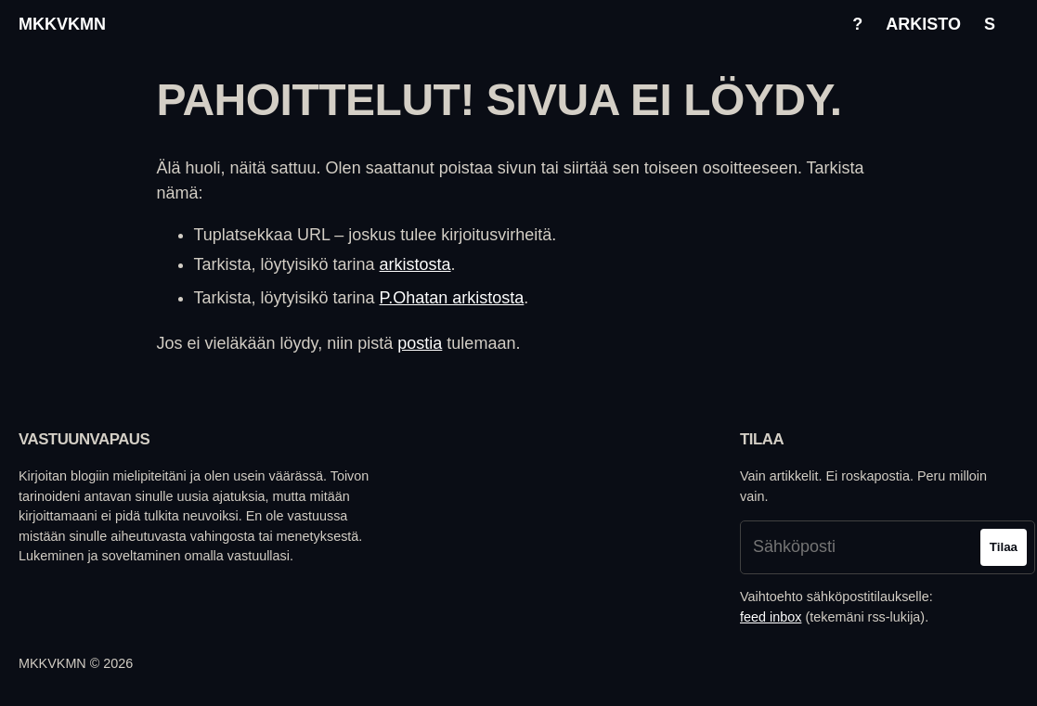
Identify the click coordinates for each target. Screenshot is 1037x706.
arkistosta (415, 264)
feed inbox (770, 617)
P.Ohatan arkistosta (452, 298)
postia (419, 343)
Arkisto (923, 24)
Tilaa (1004, 547)
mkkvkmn (62, 24)
